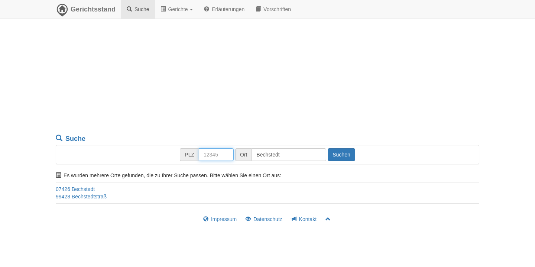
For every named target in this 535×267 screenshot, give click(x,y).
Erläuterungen (224, 9)
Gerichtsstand (86, 11)
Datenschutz (264, 219)
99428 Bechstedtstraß (81, 197)
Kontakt (304, 219)
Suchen (341, 155)
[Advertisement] (267, 78)
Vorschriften (273, 9)
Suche (138, 9)
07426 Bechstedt (75, 189)
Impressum (220, 219)
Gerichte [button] (176, 9)
